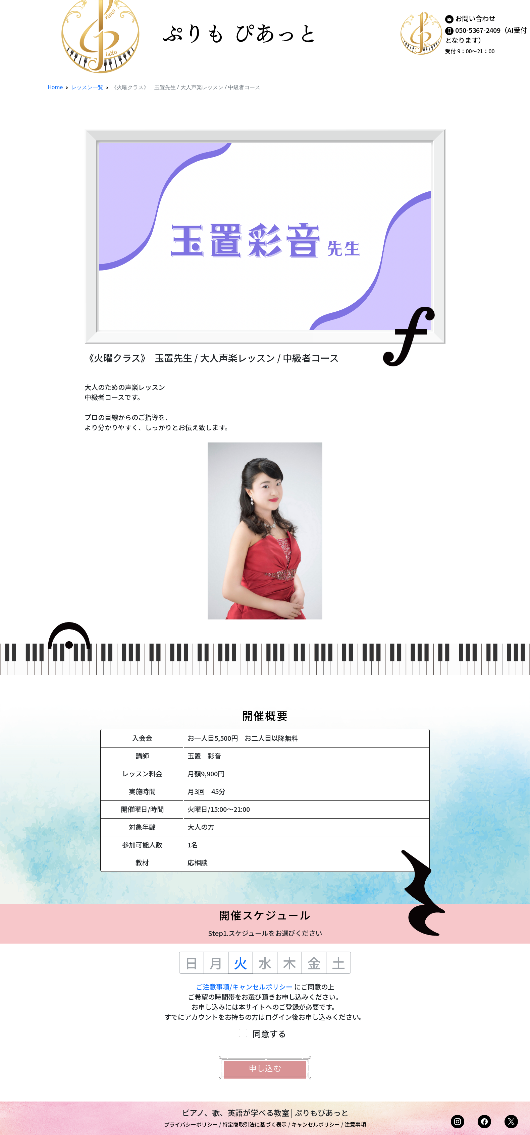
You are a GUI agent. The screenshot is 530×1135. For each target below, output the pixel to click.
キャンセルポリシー (316, 1124)
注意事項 (355, 1124)
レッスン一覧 (87, 87)
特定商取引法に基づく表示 (254, 1124)
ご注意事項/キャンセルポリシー (244, 987)
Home (55, 87)
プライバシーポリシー (191, 1124)
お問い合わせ (475, 18)
